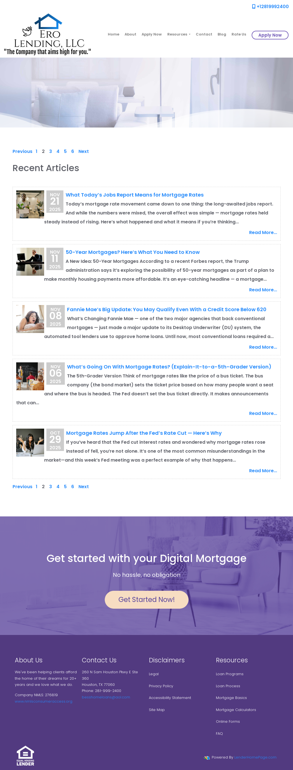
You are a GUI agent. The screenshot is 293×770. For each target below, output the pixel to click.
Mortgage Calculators (236, 709)
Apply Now (152, 34)
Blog (222, 34)
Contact (204, 34)
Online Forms (228, 721)
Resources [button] (177, 34)
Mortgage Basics (231, 697)
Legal (154, 674)
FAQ (219, 733)
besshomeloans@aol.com (106, 697)
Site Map (157, 709)
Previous (22, 151)
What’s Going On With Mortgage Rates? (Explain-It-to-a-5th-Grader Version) (169, 366)
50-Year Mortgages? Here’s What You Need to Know (133, 252)
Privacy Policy (161, 686)
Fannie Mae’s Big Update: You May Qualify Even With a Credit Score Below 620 (166, 309)
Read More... (263, 232)
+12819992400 (270, 6)
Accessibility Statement (170, 697)
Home (113, 34)
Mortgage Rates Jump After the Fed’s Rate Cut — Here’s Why (144, 432)
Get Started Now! (146, 599)
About (130, 34)
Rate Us (239, 34)
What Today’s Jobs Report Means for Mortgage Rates (135, 194)
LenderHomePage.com (255, 757)
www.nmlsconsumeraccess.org (43, 701)
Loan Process (228, 686)
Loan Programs (230, 674)
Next (83, 151)
